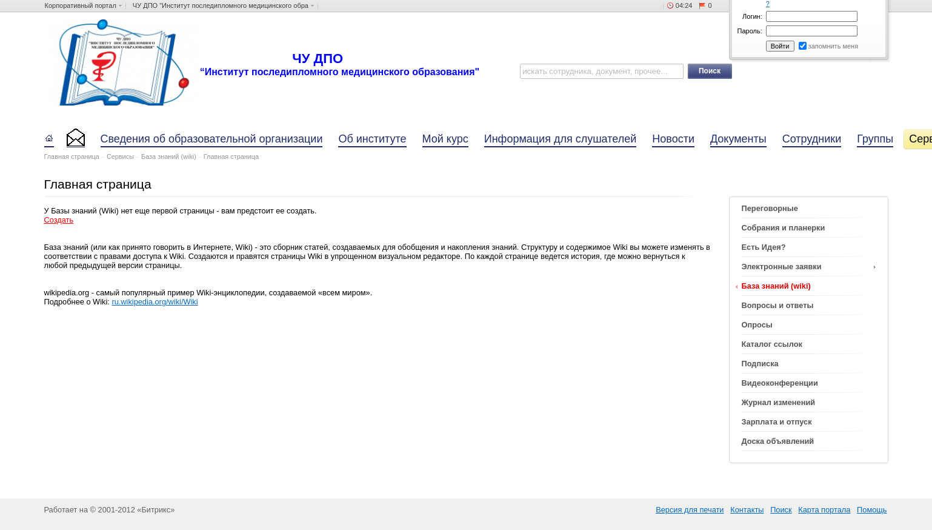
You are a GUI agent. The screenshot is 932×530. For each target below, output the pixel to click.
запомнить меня (833, 46)
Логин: (752, 16)
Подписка (760, 363)
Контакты (747, 509)
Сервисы (120, 156)
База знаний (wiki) (168, 156)
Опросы (757, 324)
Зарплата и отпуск (777, 421)
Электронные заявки (782, 266)
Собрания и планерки (783, 227)
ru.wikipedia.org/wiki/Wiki (155, 301)
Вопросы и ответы (778, 305)
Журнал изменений (779, 402)
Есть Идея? (764, 247)
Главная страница (71, 156)
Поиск (780, 509)
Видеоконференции (780, 382)
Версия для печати (690, 509)
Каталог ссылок (772, 344)
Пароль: (749, 31)
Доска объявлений (778, 441)
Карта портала (824, 509)
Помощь (872, 509)
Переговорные (770, 208)
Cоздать (59, 219)
